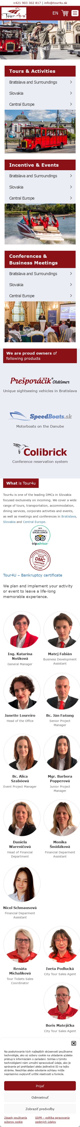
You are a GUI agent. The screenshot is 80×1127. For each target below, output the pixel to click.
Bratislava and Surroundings (33, 82)
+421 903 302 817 (27, 3)
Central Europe (21, 104)
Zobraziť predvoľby (40, 1109)
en (55, 12)
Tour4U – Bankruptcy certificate (32, 575)
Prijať (40, 1086)
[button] (74, 1043)
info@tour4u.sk (55, 3)
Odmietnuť (40, 1097)
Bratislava (68, 516)
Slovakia (16, 93)
